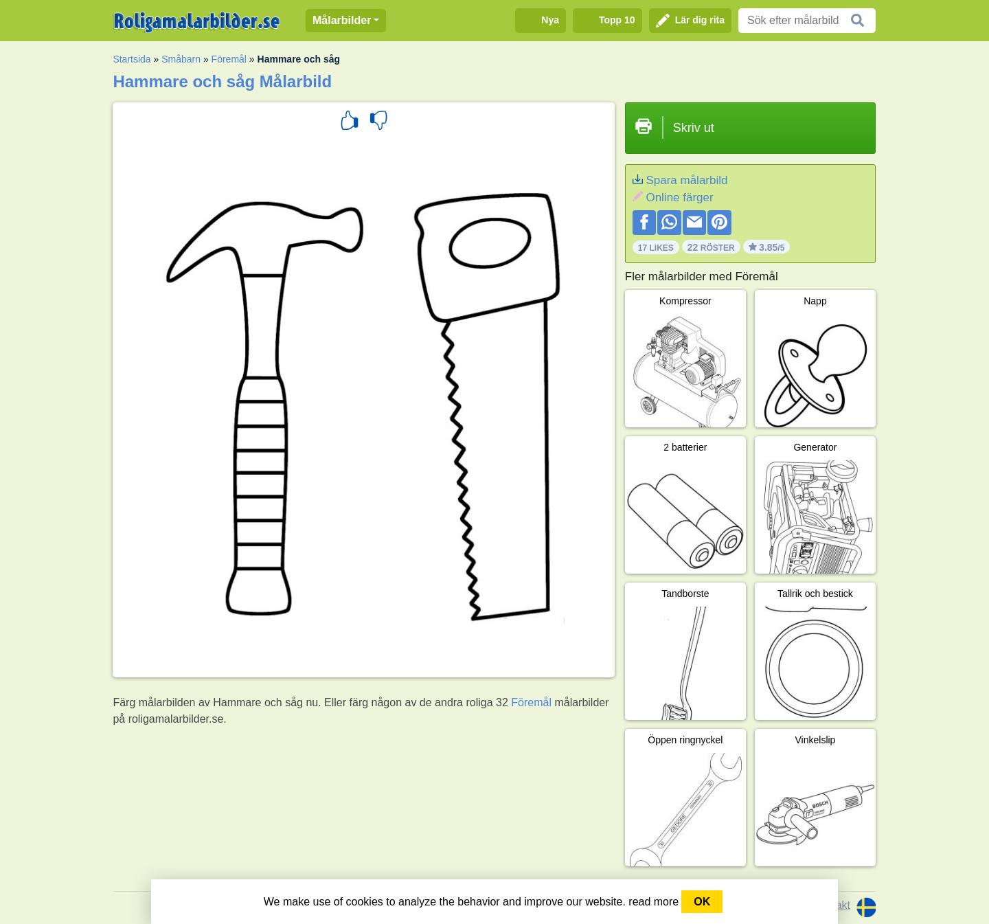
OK (702, 902)
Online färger (679, 197)
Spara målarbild (686, 180)
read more (653, 902)
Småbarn (181, 59)
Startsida (131, 59)
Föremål (229, 59)
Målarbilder (341, 20)
